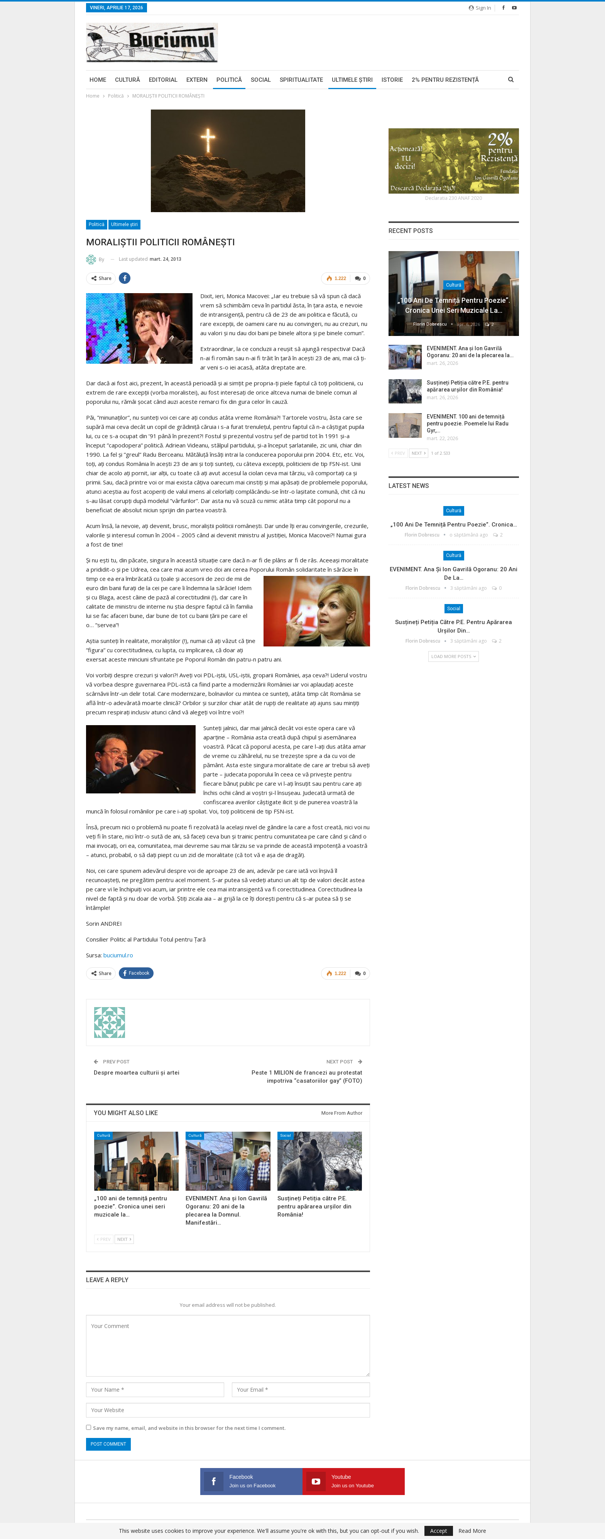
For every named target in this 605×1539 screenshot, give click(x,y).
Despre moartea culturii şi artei (136, 1072)
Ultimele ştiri (352, 79)
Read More (472, 1531)
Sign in (480, 7)
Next (124, 1239)
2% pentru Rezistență (445, 79)
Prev (104, 1239)
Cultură (127, 79)
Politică (229, 79)
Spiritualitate (301, 79)
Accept (438, 1530)
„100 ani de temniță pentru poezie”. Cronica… (453, 524)
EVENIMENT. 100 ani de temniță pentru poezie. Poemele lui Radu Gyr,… (468, 423)
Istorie (392, 79)
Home (98, 79)
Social (261, 79)
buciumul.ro (118, 955)
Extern (197, 79)
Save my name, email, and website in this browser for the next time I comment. (189, 1427)
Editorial (163, 79)
